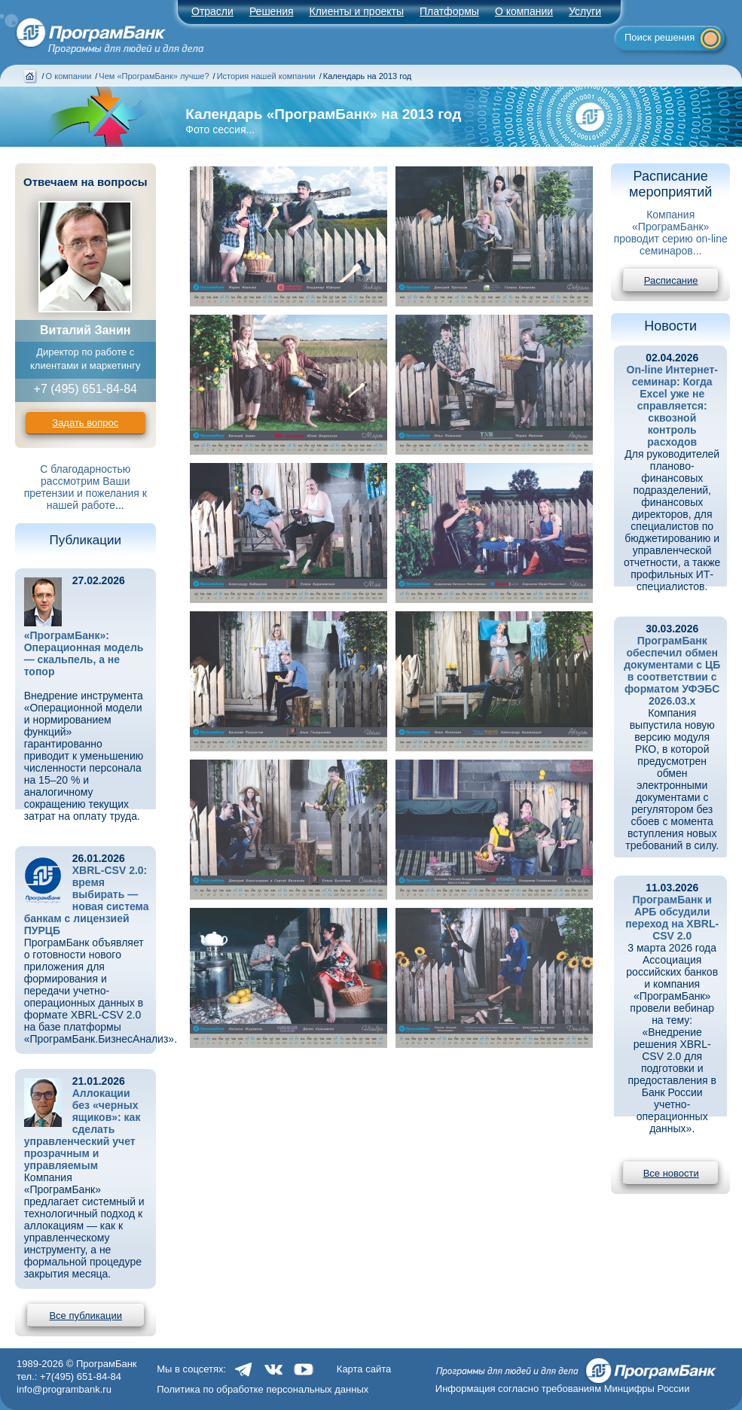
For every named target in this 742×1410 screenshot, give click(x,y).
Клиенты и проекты (357, 11)
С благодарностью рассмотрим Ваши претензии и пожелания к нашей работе (85, 487)
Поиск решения (659, 37)
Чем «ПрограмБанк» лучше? (154, 76)
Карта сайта (364, 1369)
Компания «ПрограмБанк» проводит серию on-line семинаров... (671, 233)
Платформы (449, 11)
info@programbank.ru (64, 1389)
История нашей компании (266, 76)
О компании (524, 11)
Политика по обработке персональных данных (262, 1389)
